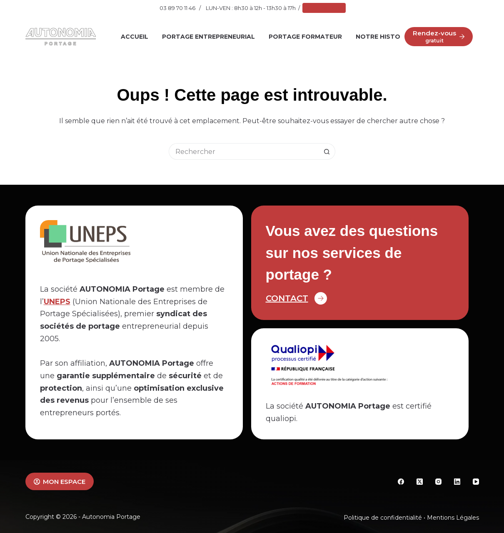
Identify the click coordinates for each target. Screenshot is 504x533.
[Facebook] (401, 481)
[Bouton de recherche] (327, 151)
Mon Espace (324, 8)
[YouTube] (476, 481)
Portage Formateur (305, 36)
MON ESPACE (60, 482)
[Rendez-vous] (438, 36)
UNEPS (57, 301)
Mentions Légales (453, 517)
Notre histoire (383, 36)
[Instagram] (438, 481)
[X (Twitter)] (420, 481)
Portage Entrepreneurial (208, 36)
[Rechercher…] (244, 151)
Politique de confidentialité (383, 517)
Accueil (134, 36)
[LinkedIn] (457, 481)
